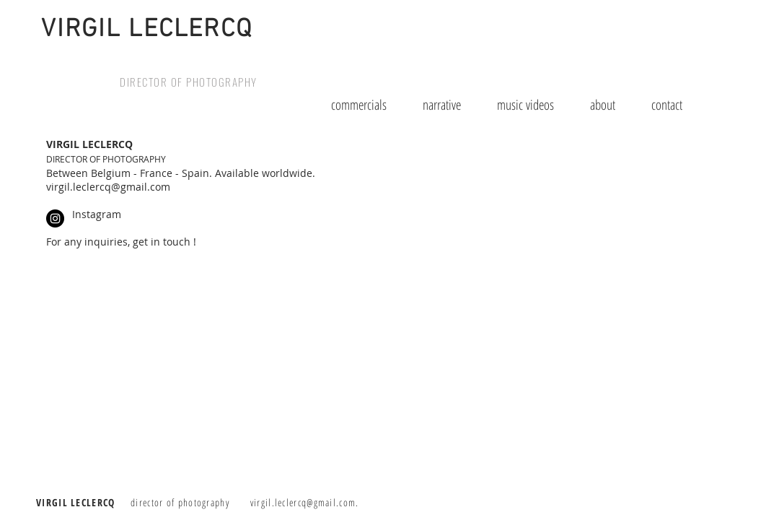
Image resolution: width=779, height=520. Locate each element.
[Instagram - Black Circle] (55, 218)
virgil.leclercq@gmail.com (303, 502)
